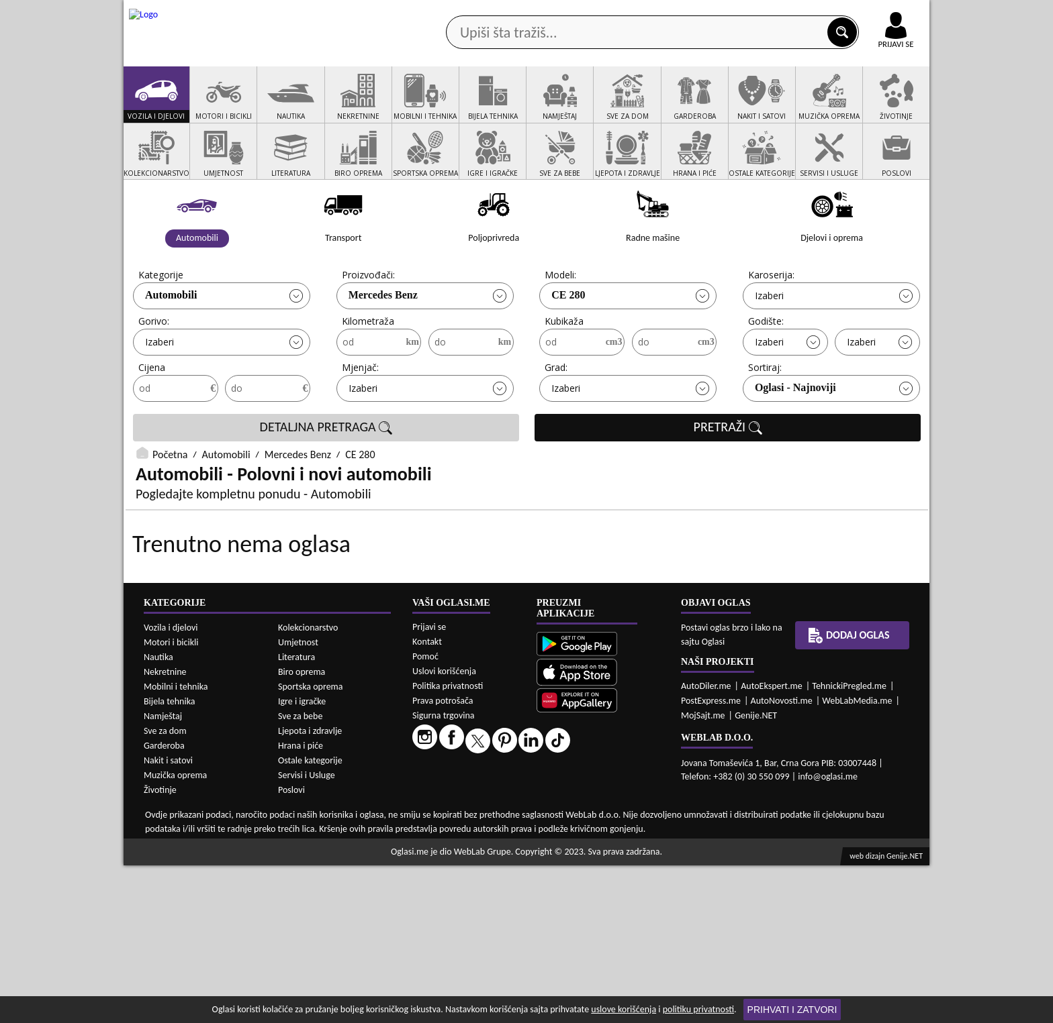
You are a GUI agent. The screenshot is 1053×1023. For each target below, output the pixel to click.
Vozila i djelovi (171, 785)
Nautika (158, 814)
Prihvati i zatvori (792, 1009)
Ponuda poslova (787, 106)
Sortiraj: (765, 418)
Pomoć (425, 814)
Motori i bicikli (171, 800)
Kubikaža (564, 372)
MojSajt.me (703, 873)
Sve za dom (165, 888)
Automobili (171, 346)
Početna (169, 505)
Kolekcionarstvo (308, 785)
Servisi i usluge (680, 106)
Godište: (766, 372)
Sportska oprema (310, 844)
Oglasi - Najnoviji (795, 438)
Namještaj (163, 873)
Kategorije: (161, 325)
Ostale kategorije (310, 918)
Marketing (701, 13)
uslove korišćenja (623, 1009)
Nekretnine (165, 829)
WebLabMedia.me (857, 858)
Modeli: (560, 325)
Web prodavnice (324, 106)
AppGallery (621, 13)
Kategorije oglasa (210, 106)
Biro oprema (301, 829)
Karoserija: (771, 325)
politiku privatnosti (698, 1009)
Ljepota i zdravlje (310, 888)
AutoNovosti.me (782, 858)
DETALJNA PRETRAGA (326, 478)
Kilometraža (368, 372)
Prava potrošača (442, 858)
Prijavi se (429, 784)
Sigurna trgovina (443, 873)
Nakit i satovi (168, 918)
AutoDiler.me (706, 843)
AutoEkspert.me (772, 843)
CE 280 (568, 346)
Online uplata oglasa (868, 13)
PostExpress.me (711, 858)
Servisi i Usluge (306, 932)
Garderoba (164, 903)
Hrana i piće (300, 903)
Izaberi (769, 346)
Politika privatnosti (447, 843)
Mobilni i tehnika (176, 844)
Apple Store (537, 12)
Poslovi (291, 947)
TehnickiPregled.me (849, 843)
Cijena (151, 418)
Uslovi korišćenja (444, 828)
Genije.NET (756, 873)
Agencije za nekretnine (557, 106)
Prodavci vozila (432, 106)
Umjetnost (298, 800)
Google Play (452, 12)
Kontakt (773, 12)
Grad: (556, 418)
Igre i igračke (302, 859)
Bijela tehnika (169, 859)
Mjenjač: (360, 418)
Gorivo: (153, 372)
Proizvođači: (368, 325)
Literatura (296, 814)
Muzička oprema (175, 932)
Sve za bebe (300, 873)
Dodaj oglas (888, 106)
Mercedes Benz (383, 346)
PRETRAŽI (728, 478)
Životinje (160, 947)
